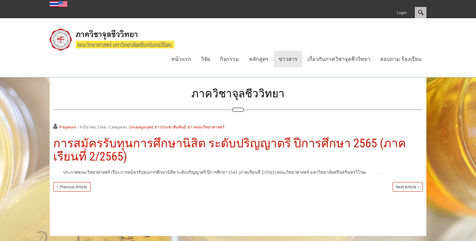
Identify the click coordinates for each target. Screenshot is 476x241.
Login (402, 12)
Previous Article (73, 186)
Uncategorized (141, 126)
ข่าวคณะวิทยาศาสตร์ (205, 126)
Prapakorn (67, 126)
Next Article (406, 186)
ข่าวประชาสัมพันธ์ (170, 126)
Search (420, 12)
